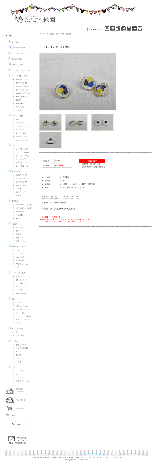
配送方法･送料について (77, 457)
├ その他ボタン (18, 211)
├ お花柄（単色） (19, 83)
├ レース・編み (18, 133)
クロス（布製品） (16, 116)
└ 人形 (15, 267)
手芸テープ (14, 171)
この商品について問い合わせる (93, 167)
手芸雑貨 (13, 201)
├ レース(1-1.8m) (19, 163)
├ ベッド (16, 287)
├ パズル (16, 351)
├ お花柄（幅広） (19, 175)
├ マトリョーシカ (19, 264)
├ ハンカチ (17, 119)
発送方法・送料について (91, 164)
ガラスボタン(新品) (63, 34)
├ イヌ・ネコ (18, 254)
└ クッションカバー (20, 140)
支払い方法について (59, 457)
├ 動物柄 (16, 100)
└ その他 (16, 110)
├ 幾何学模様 (18, 103)
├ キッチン (17, 290)
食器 (11, 299)
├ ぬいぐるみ (18, 257)
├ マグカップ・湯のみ (21, 316)
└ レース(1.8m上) (19, 166)
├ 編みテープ (18, 192)
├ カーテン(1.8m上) (20, 156)
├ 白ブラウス (18, 227)
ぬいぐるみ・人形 (16, 247)
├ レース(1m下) (18, 159)
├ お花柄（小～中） (20, 86)
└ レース (16, 196)
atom (13, 415)
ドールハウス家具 (16, 273)
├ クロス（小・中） (20, 126)
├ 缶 (14, 332)
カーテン (13, 145)
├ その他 (16, 189)
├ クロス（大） (18, 129)
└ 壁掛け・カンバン (20, 381)
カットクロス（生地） (18, 76)
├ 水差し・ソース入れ (21, 320)
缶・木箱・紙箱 (15, 329)
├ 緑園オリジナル (19, 79)
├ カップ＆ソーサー (20, 309)
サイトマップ (116, 457)
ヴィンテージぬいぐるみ (19, 70)
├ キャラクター (18, 107)
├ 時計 (15, 374)
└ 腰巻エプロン (18, 241)
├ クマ (15, 250)
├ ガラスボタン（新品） (22, 208)
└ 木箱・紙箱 (18, 335)
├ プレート (17, 302)
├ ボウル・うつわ (19, 306)
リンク (107, 457)
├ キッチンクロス (19, 123)
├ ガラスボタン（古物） (22, 205)
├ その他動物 (18, 260)
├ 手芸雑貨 (17, 215)
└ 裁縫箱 (16, 218)
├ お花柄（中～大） (20, 90)
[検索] (19, 425)
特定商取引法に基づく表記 (41, 457)
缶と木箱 (13, 42)
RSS (7, 415)
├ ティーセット (18, 313)
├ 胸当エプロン (18, 238)
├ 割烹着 (16, 234)
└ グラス (16, 323)
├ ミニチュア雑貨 (19, 348)
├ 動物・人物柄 (18, 185)
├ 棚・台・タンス (19, 280)
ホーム (42, 34)
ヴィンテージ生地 (16, 48)
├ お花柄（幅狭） (19, 182)
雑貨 (11, 367)
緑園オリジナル (15, 65)
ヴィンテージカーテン (18, 53)
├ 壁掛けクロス (18, 136)
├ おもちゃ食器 (18, 345)
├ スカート (17, 231)
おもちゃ (13, 341)
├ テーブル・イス (19, 283)
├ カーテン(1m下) (19, 149)
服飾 (12, 224)
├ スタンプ (17, 378)
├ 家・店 (16, 276)
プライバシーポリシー (95, 457)
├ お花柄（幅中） (19, 178)
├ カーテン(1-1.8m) (20, 152)
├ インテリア (18, 371)
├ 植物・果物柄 (18, 96)
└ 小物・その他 (18, 293)
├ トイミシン (18, 358)
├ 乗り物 (16, 355)
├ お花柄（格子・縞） (21, 93)
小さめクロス (15, 59)
